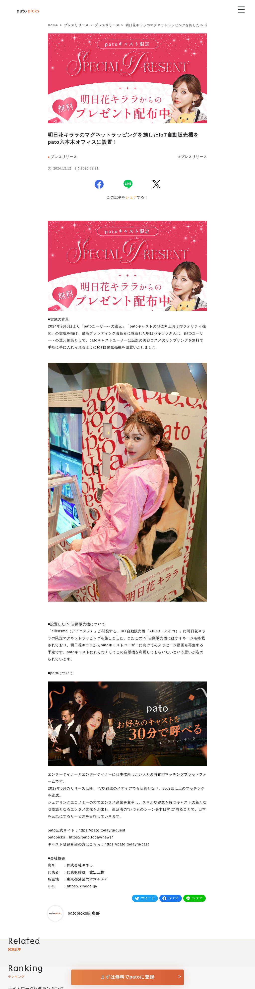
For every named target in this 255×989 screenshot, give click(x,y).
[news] (127, 100)
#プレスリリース (193, 157)
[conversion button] (127, 976)
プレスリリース (64, 157)
